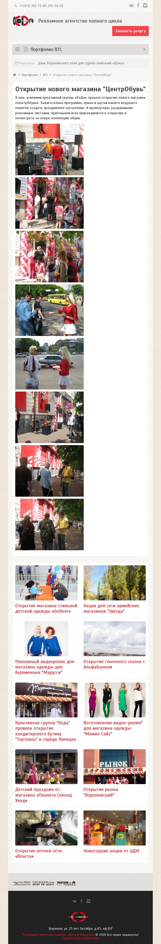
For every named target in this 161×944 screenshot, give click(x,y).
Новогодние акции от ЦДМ (111, 851)
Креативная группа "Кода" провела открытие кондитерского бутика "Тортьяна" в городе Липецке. (46, 731)
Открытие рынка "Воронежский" (101, 792)
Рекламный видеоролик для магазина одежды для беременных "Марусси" (44, 667)
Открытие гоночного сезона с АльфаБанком (114, 664)
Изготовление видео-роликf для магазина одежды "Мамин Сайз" (113, 728)
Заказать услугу (130, 30)
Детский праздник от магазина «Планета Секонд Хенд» (43, 794)
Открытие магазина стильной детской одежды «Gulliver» (46, 608)
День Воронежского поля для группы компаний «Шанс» (81, 63)
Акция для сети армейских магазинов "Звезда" (111, 608)
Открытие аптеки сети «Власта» (38, 853)
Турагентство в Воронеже (80, 938)
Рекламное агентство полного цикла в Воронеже (58, 935)
